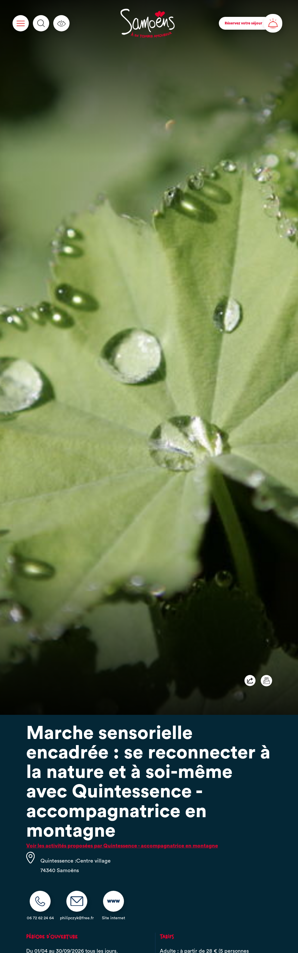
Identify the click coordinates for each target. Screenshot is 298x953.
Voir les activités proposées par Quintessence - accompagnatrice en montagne (122, 845)
